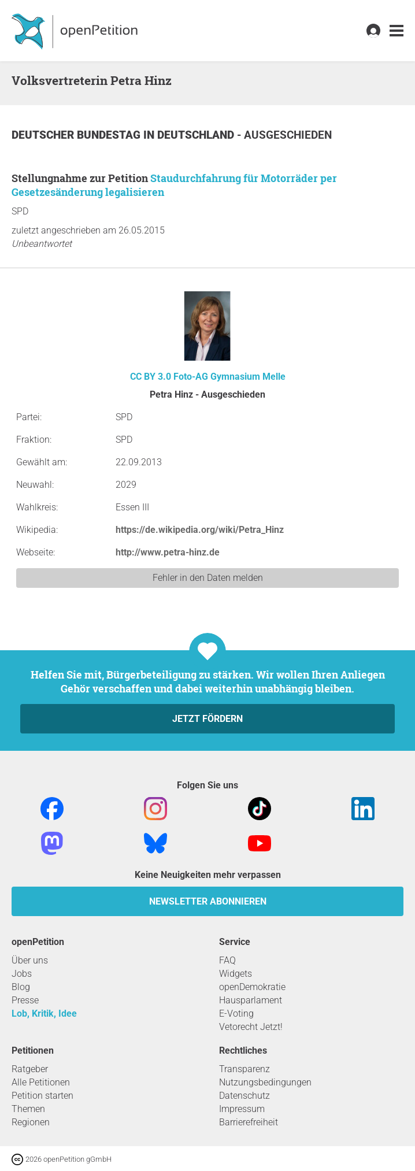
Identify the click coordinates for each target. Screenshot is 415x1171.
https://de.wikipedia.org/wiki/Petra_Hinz (200, 529)
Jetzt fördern (207, 718)
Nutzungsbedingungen (265, 1082)
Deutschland (197, 135)
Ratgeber (30, 1068)
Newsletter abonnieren (207, 901)
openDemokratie (252, 986)
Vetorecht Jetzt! (251, 1026)
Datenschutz (244, 1095)
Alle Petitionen (41, 1082)
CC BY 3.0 (150, 376)
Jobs (22, 973)
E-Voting (236, 1013)
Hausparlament (250, 1000)
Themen (28, 1108)
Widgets (235, 973)
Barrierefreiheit (248, 1122)
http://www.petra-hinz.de (168, 552)
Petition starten (42, 1095)
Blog (21, 986)
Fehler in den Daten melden (208, 577)
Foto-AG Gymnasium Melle (229, 376)
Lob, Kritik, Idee (44, 1013)
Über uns (30, 960)
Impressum (242, 1108)
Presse (25, 1000)
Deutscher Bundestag (77, 135)
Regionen (31, 1122)
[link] (396, 31)
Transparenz (244, 1068)
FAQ (227, 960)
